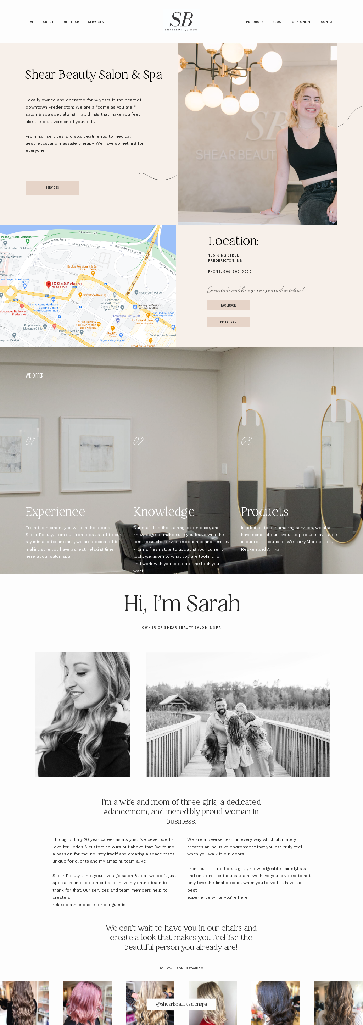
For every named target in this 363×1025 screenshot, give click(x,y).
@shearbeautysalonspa (181, 1004)
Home (30, 21)
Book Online (301, 21)
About (48, 21)
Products (255, 21)
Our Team (71, 21)
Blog (277, 21)
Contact (329, 21)
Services (96, 21)
